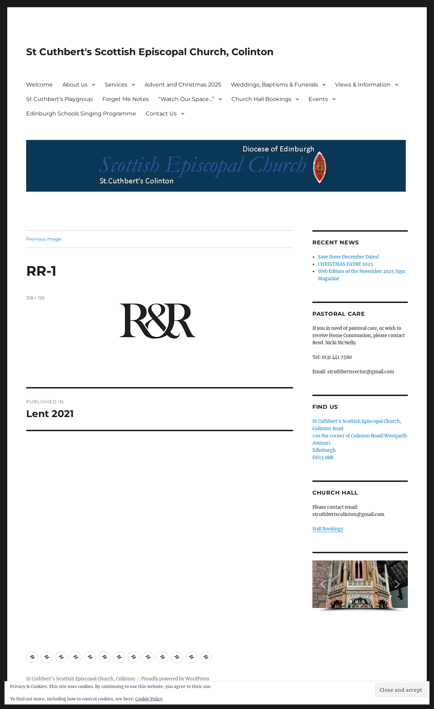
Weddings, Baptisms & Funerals (274, 84)
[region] (360, 586)
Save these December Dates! (349, 257)
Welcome (39, 84)
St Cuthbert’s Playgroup (59, 99)
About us (74, 84)
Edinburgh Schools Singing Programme (81, 113)
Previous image (43, 239)
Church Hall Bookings (261, 99)
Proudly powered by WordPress (175, 679)
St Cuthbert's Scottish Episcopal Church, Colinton (149, 52)
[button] (323, 584)
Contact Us (161, 113)
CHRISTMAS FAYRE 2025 (345, 264)
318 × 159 (35, 298)
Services (116, 84)
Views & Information (363, 84)
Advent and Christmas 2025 (183, 84)
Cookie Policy (149, 698)
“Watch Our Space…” (186, 99)
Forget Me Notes (125, 99)
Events (318, 99)
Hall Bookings (327, 529)
